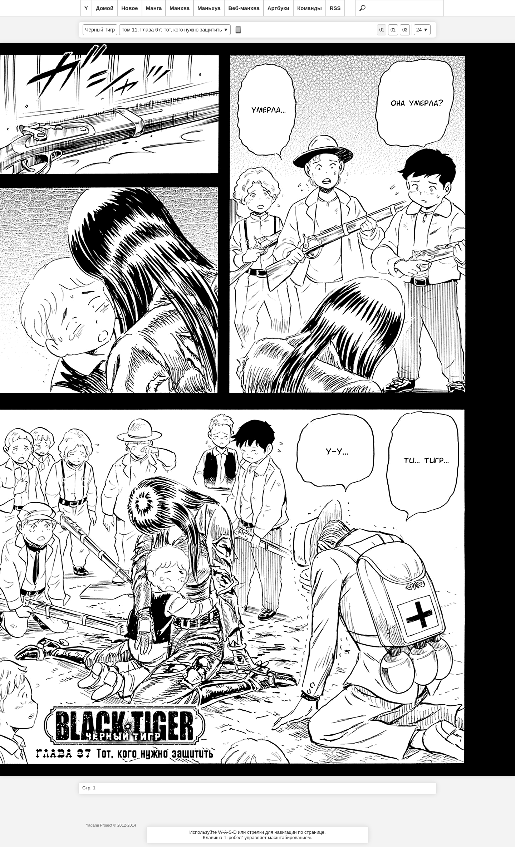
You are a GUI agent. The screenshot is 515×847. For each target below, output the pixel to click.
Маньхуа (208, 8)
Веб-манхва (243, 8)
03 (404, 30)
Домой (104, 8)
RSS (335, 8)
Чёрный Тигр (100, 30)
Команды (309, 8)
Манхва (180, 8)
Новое (129, 8)
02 (393, 30)
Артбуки (278, 8)
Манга (154, 8)
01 (381, 30)
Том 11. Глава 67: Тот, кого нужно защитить (172, 30)
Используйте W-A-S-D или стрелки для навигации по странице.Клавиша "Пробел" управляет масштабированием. (257, 834)
